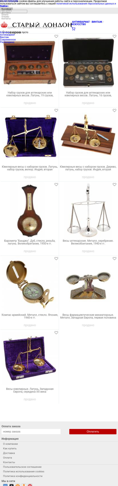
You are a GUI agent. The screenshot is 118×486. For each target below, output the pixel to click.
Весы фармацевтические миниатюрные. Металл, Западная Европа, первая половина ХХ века (88, 318)
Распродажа (7, 42)
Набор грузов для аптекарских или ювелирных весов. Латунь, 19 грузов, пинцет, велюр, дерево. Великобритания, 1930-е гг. (30, 96)
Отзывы (5, 16)
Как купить (7, 11)
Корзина (5, 32)
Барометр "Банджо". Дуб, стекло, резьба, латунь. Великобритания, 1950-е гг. (29, 242)
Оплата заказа (11, 426)
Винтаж (4, 37)
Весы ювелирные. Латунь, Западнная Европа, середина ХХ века (29, 390)
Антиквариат (7, 34)
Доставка (6, 13)
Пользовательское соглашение (22, 466)
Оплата (5, 14)
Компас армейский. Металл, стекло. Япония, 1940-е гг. (30, 316)
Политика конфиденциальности (22, 476)
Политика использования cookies (23, 471)
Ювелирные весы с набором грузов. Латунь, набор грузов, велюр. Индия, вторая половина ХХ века (30, 169)
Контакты (6, 18)
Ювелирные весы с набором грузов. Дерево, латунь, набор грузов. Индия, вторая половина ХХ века (88, 169)
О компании (7, 9)
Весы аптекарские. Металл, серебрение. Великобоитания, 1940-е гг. (88, 242)
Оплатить (93, 431)
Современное (8, 39)
